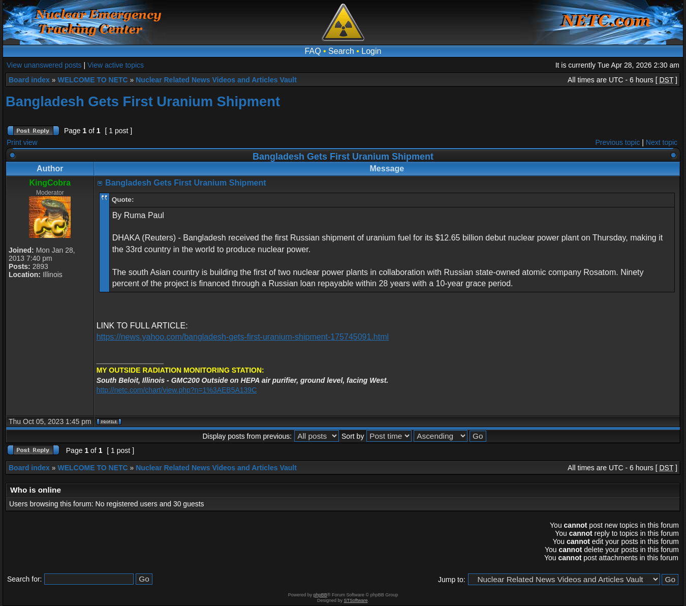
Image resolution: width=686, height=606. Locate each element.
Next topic (661, 142)
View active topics (115, 65)
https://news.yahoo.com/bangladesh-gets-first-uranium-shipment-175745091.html (243, 336)
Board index (29, 80)
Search (341, 51)
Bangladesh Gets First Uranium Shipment (143, 101)
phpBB (320, 594)
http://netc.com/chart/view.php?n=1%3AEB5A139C (177, 390)
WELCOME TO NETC (92, 80)
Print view (22, 142)
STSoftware (356, 600)
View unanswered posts (44, 65)
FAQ (313, 51)
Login (371, 51)
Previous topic (618, 142)
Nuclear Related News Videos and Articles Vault (216, 80)
